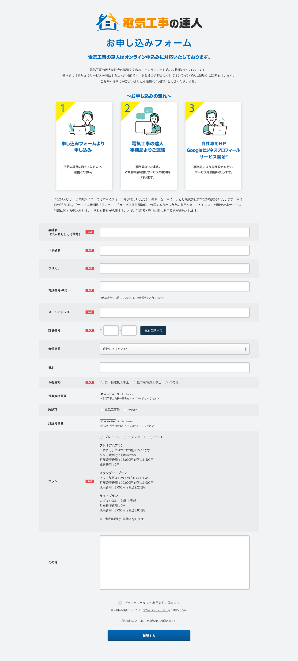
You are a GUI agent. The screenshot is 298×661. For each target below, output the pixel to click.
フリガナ (54, 268)
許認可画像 (55, 423)
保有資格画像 (57, 396)
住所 (51, 367)
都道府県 (54, 349)
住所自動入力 (153, 330)
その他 (52, 562)
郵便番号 (54, 330)
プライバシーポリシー (155, 610)
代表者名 (54, 250)
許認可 (52, 409)
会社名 (65, 232)
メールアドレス (59, 312)
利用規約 (152, 620)
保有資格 (54, 382)
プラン (52, 481)
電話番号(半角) (58, 290)
